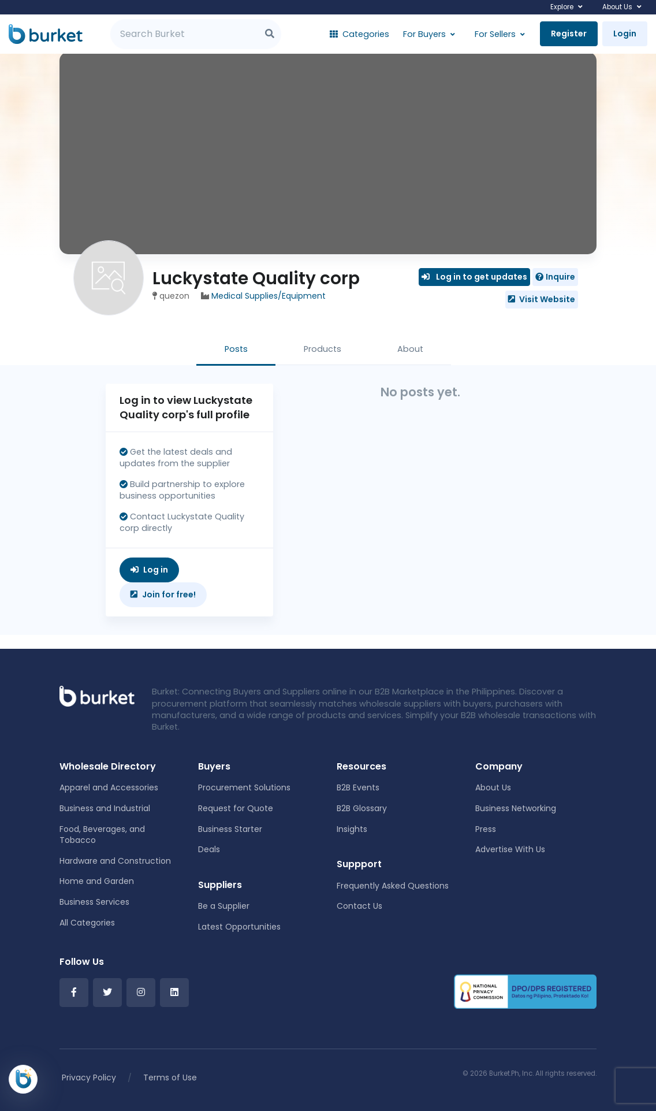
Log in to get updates (474, 277)
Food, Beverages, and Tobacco (102, 834)
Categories (359, 34)
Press (485, 829)
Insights (352, 829)
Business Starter (230, 829)
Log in (149, 569)
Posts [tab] (236, 349)
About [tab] (410, 349)
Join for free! (163, 594)
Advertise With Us (510, 849)
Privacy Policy (89, 1077)
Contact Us (359, 906)
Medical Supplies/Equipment (268, 296)
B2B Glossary (362, 808)
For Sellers (495, 34)
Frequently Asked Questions (393, 885)
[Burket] (46, 34)
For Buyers (424, 34)
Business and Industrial (104, 808)
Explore (561, 7)
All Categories (87, 922)
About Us (617, 7)
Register (569, 33)
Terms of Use (170, 1077)
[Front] (97, 695)
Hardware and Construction (115, 861)
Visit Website (541, 299)
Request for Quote (235, 808)
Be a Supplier (223, 906)
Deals (209, 849)
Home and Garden (96, 881)
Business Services (94, 902)
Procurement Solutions (244, 787)
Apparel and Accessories (108, 787)
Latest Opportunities (239, 926)
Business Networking (515, 808)
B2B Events (358, 787)
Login (624, 33)
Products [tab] (322, 349)
